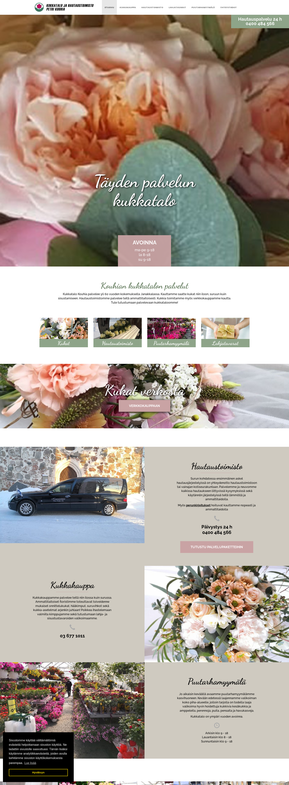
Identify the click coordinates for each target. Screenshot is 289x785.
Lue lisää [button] (30, 763)
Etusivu (109, 7)
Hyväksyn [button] (38, 772)
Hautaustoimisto (152, 7)
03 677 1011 (72, 635)
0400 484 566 (260, 23)
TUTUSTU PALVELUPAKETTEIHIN (217, 547)
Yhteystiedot (228, 7)
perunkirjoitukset (198, 505)
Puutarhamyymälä (203, 7)
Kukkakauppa (128, 7)
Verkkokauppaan (144, 406)
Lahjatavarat (177, 7)
